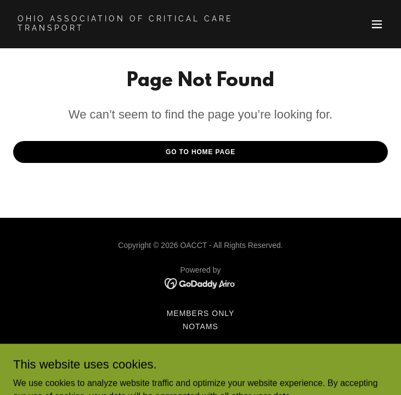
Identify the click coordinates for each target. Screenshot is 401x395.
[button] (377, 24)
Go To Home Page (200, 152)
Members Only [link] (201, 313)
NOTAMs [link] (200, 326)
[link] (144, 27)
